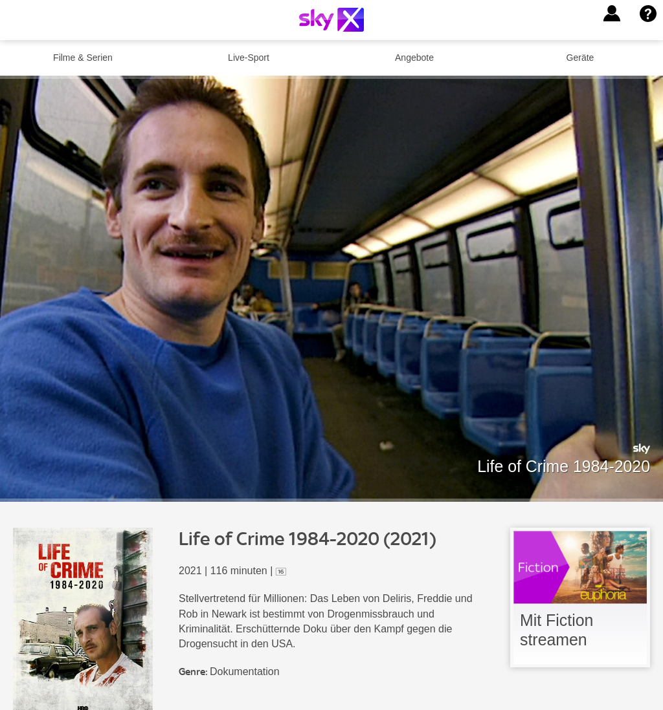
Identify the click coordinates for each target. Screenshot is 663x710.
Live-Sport (248, 57)
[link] (580, 597)
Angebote (414, 57)
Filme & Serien (83, 57)
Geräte (580, 57)
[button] (611, 13)
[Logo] (331, 20)
